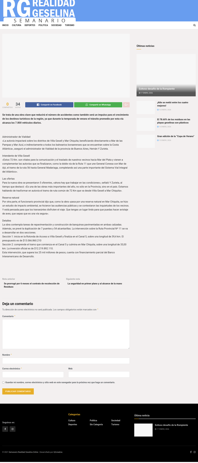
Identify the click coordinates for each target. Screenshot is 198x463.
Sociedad (56, 25)
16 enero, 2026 (164, 110)
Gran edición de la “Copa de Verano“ (175, 136)
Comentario (9, 317)
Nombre (7, 356)
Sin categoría (96, 425)
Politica (43, 25)
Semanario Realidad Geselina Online (23, 453)
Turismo (69, 25)
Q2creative (58, 453)
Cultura (16, 25)
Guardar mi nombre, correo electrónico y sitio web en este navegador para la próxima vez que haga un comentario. (60, 383)
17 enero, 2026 (146, 93)
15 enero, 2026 (164, 140)
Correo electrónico (12, 370)
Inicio (5, 25)
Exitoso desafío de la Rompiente (157, 88)
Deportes (30, 25)
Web (70, 370)
